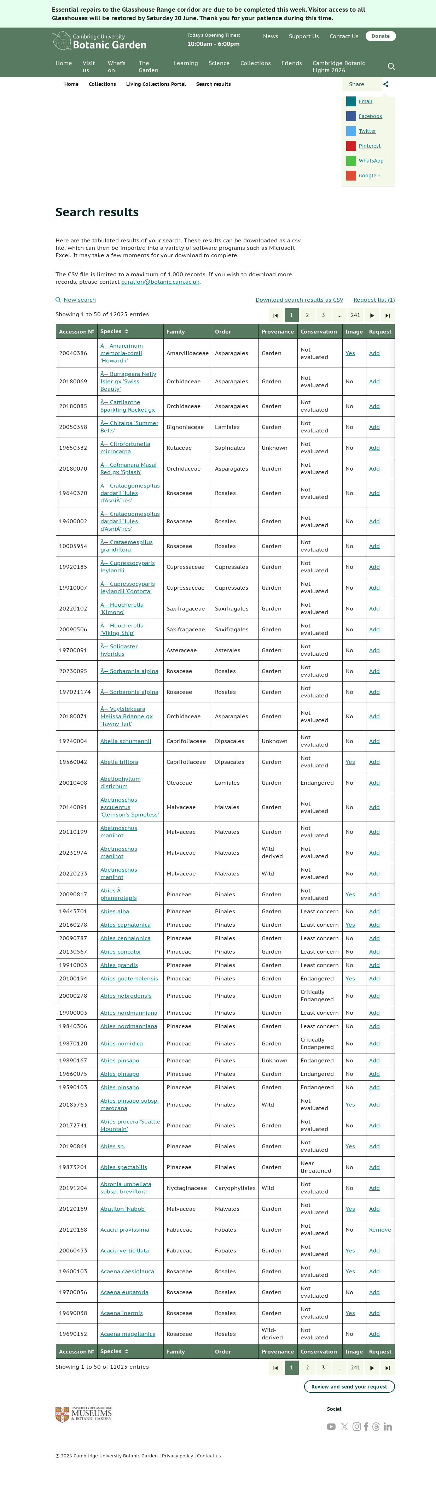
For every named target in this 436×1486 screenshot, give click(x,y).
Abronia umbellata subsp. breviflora (125, 1187)
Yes (350, 352)
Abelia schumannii (125, 740)
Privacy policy (177, 1456)
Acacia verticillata (124, 1250)
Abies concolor (120, 951)
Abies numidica (121, 1043)
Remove (380, 1229)
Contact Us (344, 36)
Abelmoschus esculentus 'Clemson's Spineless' (129, 807)
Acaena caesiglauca (127, 1271)
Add (374, 352)
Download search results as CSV (299, 299)
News (270, 36)
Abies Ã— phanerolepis (118, 894)
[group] (225, 841)
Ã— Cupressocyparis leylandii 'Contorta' (127, 587)
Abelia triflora (119, 761)
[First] (276, 315)
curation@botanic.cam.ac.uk (160, 281)
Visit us (89, 66)
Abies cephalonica (125, 924)
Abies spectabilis (123, 1166)
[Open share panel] (362, 84)
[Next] (372, 315)
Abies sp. (112, 1146)
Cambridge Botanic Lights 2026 (339, 66)
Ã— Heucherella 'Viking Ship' (122, 629)
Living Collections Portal (156, 84)
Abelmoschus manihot (118, 831)
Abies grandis (119, 964)
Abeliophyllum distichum (120, 782)
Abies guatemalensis (129, 978)
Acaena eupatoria (124, 1292)
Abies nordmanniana (128, 1012)
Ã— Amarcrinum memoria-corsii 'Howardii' (121, 353)
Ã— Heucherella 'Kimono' (122, 608)
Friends (291, 62)
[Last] (388, 315)
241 (355, 315)
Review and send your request (349, 1387)
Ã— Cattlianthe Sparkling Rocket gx (127, 406)
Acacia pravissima (124, 1229)
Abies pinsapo (119, 1060)
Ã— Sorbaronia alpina (129, 670)
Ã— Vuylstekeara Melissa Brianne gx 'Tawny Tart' (126, 716)
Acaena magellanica (128, 1333)
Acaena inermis (121, 1312)
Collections (255, 62)
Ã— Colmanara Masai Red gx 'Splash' (128, 468)
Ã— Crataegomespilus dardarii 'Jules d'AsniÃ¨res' (130, 493)
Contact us (209, 1456)
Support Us (304, 36)
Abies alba (114, 911)
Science (219, 62)
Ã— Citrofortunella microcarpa (125, 447)
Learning (186, 62)
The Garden (148, 66)
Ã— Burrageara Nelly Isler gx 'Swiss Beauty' (128, 381)
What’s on (117, 66)
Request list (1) (374, 299)
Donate (381, 36)
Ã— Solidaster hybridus (119, 650)
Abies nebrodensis (126, 995)
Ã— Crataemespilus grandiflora (126, 545)
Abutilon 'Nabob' (123, 1208)
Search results (97, 211)
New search (76, 299)
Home (64, 62)
